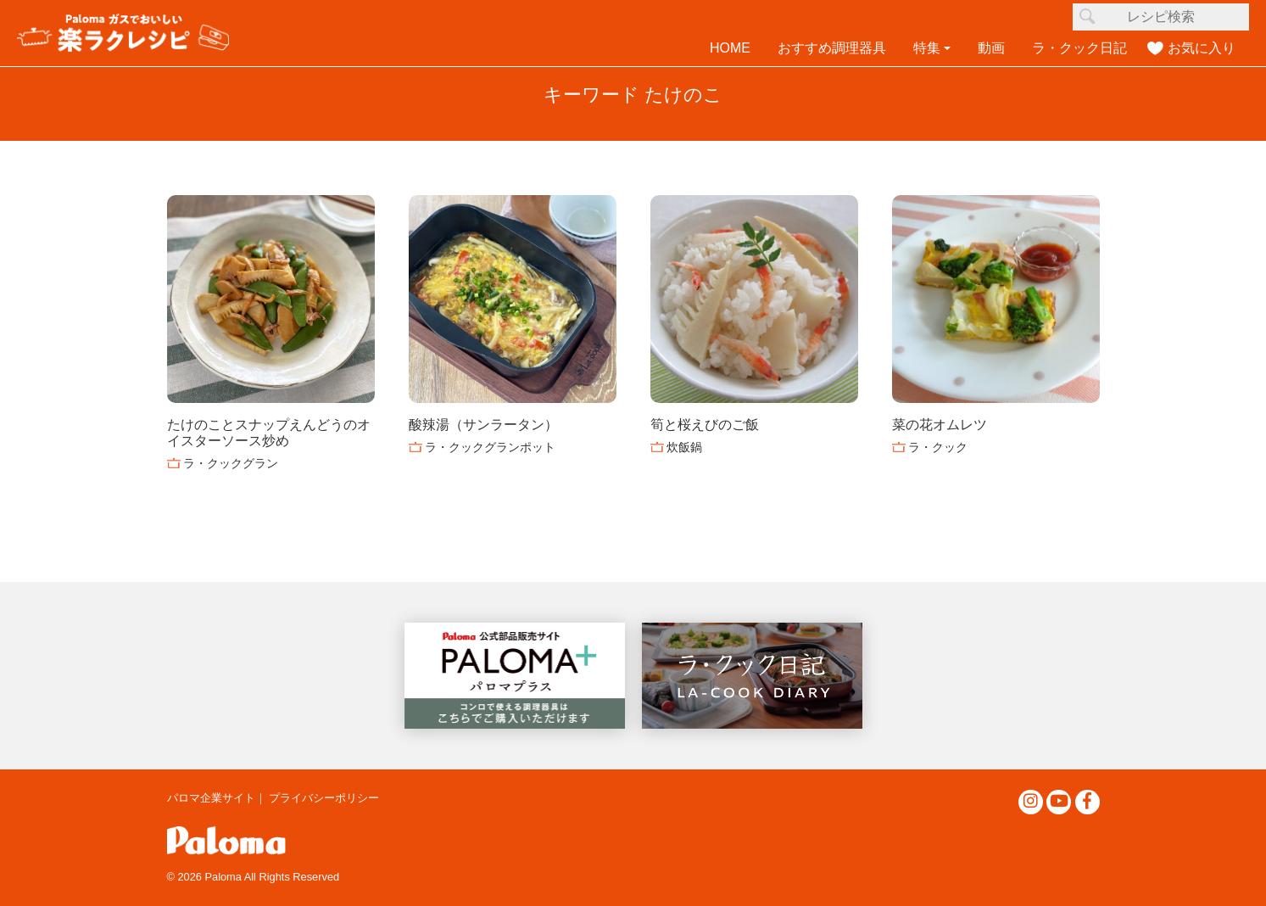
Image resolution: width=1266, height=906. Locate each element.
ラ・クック (938, 447)
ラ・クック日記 (1079, 48)
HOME (730, 48)
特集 (926, 48)
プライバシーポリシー (324, 797)
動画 (991, 48)
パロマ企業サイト (211, 797)
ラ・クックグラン (230, 463)
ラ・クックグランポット (490, 447)
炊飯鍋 (684, 447)
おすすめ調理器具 (832, 48)
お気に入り (1201, 48)
